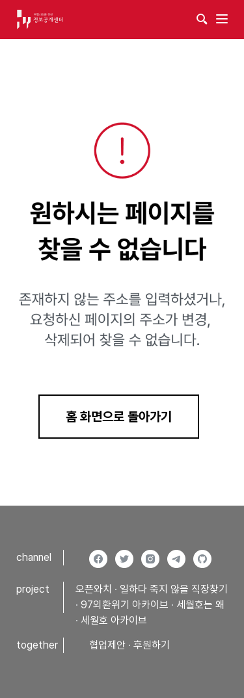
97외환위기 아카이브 (125, 605)
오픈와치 (93, 589)
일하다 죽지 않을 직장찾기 (174, 589)
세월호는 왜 (200, 605)
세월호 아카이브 (114, 620)
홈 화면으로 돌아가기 (119, 416)
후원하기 (151, 645)
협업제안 (107, 645)
